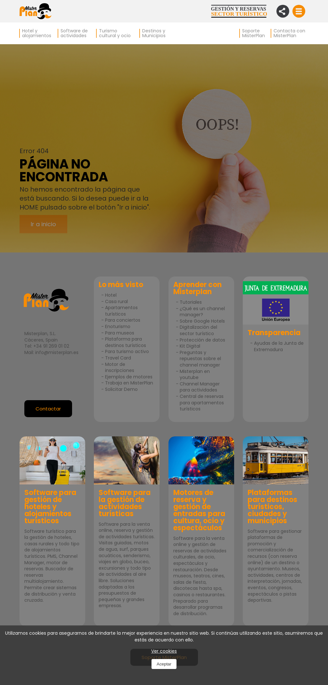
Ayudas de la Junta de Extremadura (279, 346)
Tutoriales (191, 302)
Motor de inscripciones (119, 367)
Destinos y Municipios (154, 33)
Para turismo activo (127, 351)
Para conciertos (122, 320)
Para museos (119, 333)
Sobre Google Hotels (202, 321)
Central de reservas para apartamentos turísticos (202, 402)
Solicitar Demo (121, 389)
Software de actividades (74, 33)
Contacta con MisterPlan (289, 33)
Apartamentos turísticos (121, 310)
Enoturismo (117, 326)
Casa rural (116, 301)
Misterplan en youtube (195, 374)
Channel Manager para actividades (200, 387)
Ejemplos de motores (128, 377)
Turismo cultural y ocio (115, 33)
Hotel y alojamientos (36, 33)
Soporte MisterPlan (253, 33)
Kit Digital (190, 346)
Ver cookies (164, 651)
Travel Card (118, 358)
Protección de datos (202, 340)
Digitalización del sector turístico (198, 330)
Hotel (111, 295)
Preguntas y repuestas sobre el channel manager (200, 358)
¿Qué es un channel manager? (202, 311)
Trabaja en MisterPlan (129, 383)
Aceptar (164, 664)
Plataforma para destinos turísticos (125, 342)
